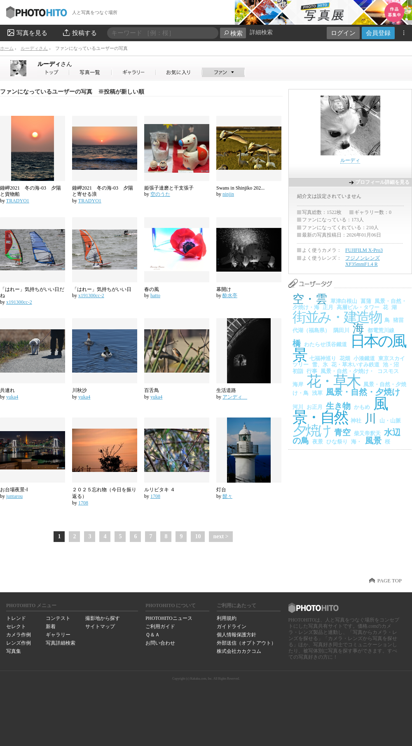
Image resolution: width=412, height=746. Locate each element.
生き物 (338, 406)
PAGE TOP (389, 581)
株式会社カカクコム (239, 651)
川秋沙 (79, 390)
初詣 (298, 371)
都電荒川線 (381, 330)
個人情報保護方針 (236, 634)
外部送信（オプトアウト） (246, 642)
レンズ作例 (18, 642)
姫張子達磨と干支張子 (169, 188)
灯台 (221, 490)
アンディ (234, 397)
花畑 (344, 358)
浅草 (317, 393)
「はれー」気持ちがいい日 (101, 289)
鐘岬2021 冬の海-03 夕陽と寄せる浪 (102, 191)
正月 (328, 307)
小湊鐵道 (364, 358)
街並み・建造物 (337, 317)
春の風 (151, 289)
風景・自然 (340, 410)
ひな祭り (337, 442)
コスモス (388, 371)
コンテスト (58, 618)
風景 (373, 440)
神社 (356, 421)
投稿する (79, 32)
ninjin (228, 194)
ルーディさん (34, 48)
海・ (356, 442)
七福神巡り (322, 358)
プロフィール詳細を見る (382, 182)
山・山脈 (390, 421)
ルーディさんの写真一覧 (90, 72)
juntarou (14, 496)
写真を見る (26, 32)
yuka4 (12, 397)
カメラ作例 (18, 634)
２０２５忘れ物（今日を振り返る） (104, 493)
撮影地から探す (102, 618)
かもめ (362, 407)
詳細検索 (261, 32)
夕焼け (312, 430)
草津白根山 (343, 301)
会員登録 (378, 32)
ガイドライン (231, 626)
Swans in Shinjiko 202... (240, 188)
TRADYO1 (17, 201)
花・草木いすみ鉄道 (355, 364)
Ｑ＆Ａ (152, 634)
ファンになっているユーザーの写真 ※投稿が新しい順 (72, 92)
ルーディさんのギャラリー (134, 72)
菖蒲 (365, 301)
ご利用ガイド (160, 626)
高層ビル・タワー (358, 307)
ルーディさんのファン (223, 72)
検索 (233, 33)
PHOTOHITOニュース (168, 618)
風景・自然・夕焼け (363, 391)
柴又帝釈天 (367, 433)
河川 (298, 407)
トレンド (16, 618)
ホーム (7, 48)
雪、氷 (320, 364)
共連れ (7, 390)
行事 (312, 371)
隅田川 (341, 330)
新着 (51, 626)
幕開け (223, 289)
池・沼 (391, 364)
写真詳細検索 (60, 642)
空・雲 (310, 299)
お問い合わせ (160, 642)
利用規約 (226, 618)
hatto (155, 295)
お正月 (315, 407)
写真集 (13, 651)
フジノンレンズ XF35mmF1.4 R (362, 261)
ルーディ (54, 64)
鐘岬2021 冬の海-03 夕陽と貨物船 (30, 191)
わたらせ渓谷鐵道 (325, 344)
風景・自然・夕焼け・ (347, 371)
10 (198, 536)
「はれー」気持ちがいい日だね (32, 292)
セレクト (16, 626)
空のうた (160, 194)
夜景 (317, 442)
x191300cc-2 (19, 302)
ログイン (343, 32)
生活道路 (228, 390)
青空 (342, 432)
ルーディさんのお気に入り (179, 72)
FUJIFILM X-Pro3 (364, 250)
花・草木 (333, 381)
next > (220, 536)
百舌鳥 (151, 390)
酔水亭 (229, 295)
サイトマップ (100, 626)
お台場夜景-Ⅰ (14, 490)
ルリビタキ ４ (159, 490)
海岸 (298, 384)
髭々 (227, 496)
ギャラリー (58, 634)
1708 (83, 503)
